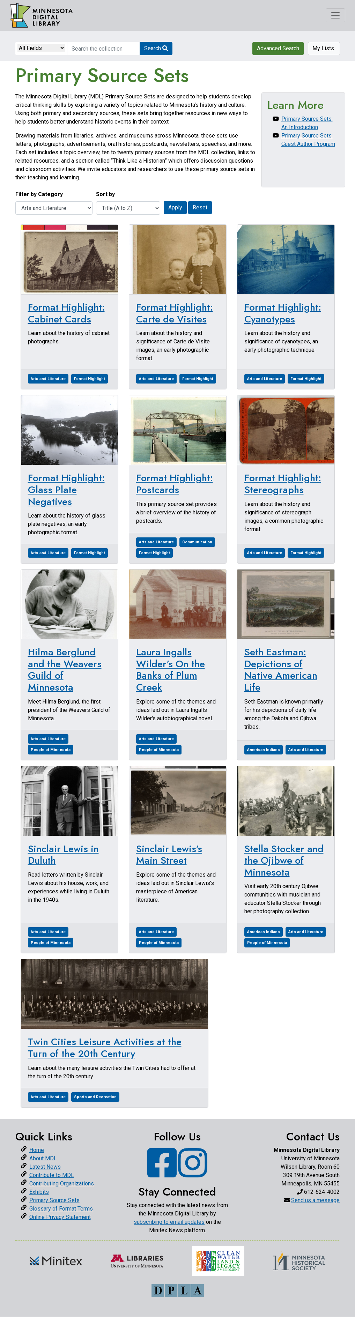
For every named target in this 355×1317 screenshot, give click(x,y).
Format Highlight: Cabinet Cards (66, 313)
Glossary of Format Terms (61, 1208)
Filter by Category (39, 194)
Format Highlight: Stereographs (282, 484)
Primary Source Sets (54, 1200)
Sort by (105, 194)
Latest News (45, 1166)
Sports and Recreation (95, 1097)
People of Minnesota (51, 749)
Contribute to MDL (51, 1175)
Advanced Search (278, 48)
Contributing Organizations (61, 1183)
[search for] (103, 48)
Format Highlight (89, 379)
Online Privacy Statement (60, 1217)
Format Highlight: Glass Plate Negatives (66, 489)
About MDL (43, 1158)
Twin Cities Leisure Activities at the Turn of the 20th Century (105, 1048)
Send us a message (315, 1200)
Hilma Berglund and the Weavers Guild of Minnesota (65, 669)
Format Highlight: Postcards (174, 484)
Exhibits (39, 1192)
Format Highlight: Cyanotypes (282, 313)
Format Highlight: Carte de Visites (174, 313)
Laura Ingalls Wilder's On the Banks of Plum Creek (170, 669)
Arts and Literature (48, 379)
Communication (197, 542)
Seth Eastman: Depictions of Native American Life (280, 669)
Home (36, 1150)
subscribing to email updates (169, 1222)
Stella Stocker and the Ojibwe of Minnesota (284, 860)
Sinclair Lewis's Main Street (169, 855)
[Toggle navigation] (335, 15)
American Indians (263, 749)
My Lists (323, 48)
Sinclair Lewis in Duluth (63, 855)
